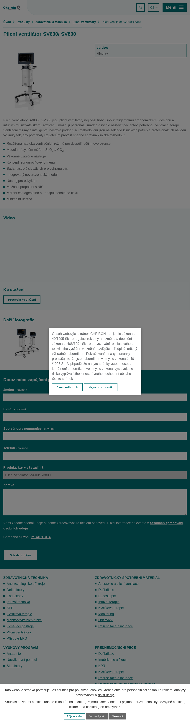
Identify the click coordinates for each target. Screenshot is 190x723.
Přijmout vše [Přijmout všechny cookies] (74, 716)
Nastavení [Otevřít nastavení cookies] (117, 716)
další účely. (106, 695)
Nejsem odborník (101, 387)
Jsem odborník (67, 387)
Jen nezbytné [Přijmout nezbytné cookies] (96, 716)
